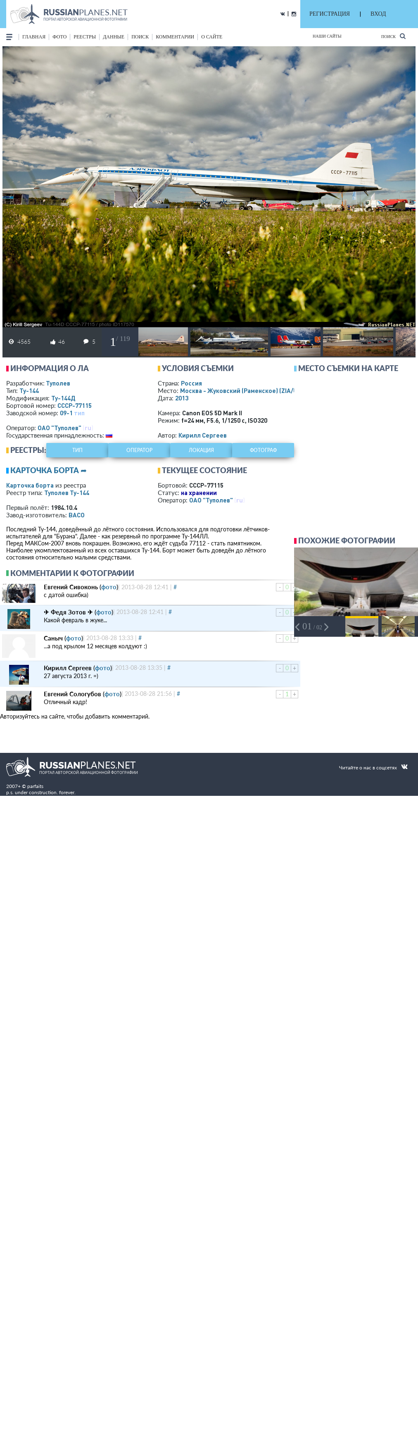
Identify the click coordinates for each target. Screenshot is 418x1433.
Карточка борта (30, 485)
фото (59, 37)
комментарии (175, 37)
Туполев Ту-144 (66, 492)
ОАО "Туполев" (59, 427)
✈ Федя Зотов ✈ (68, 612)
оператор (139, 450)
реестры (85, 37)
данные (113, 37)
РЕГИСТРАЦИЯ (329, 14)
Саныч (53, 638)
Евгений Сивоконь (71, 586)
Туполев (58, 383)
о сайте (211, 37)
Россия (191, 383)
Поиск (393, 36)
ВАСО (77, 515)
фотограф (263, 450)
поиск (140, 37)
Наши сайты (327, 36)
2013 (181, 398)
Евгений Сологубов (72, 693)
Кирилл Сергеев (202, 435)
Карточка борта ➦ (48, 470)
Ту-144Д (63, 398)
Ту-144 (29, 390)
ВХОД (378, 14)
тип (79, 413)
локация (201, 450)
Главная (33, 37)
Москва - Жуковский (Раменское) (246, 390)
